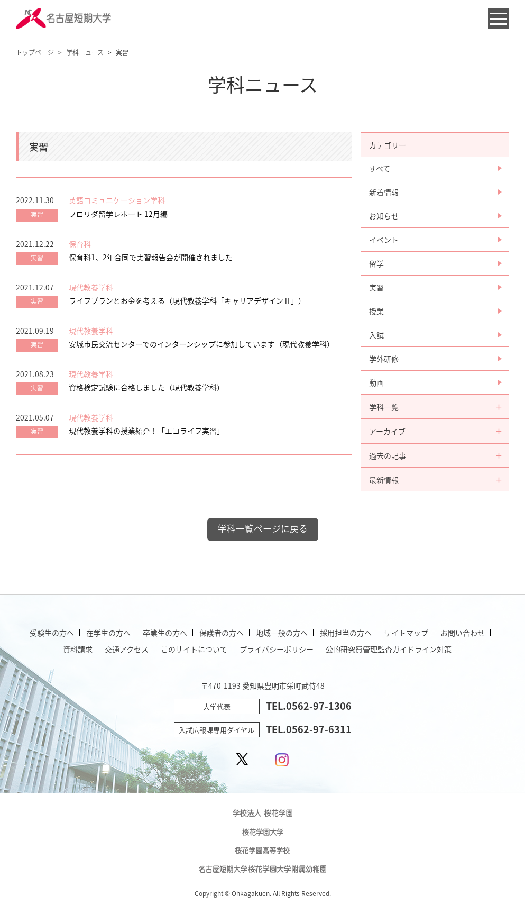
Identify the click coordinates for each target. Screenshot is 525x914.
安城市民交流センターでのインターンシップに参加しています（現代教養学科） (201, 344)
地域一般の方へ (282, 632)
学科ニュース (85, 52)
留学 (376, 263)
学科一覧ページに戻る (263, 528)
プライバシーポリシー (277, 649)
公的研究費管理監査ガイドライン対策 (389, 649)
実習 (376, 287)
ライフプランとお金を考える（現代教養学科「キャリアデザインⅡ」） (187, 300)
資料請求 (78, 649)
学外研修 (384, 358)
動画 (376, 382)
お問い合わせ (462, 632)
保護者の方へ (221, 632)
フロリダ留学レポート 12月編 (118, 213)
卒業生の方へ (165, 632)
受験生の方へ (52, 632)
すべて (379, 168)
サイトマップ (406, 632)
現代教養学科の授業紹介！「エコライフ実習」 (146, 430)
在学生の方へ (108, 632)
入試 (376, 335)
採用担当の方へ (346, 632)
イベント (384, 239)
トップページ (35, 52)
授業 (376, 311)
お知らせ (384, 216)
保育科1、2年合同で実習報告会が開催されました (151, 257)
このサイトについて (194, 649)
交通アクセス (127, 649)
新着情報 (384, 192)
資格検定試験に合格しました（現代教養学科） (146, 387)
